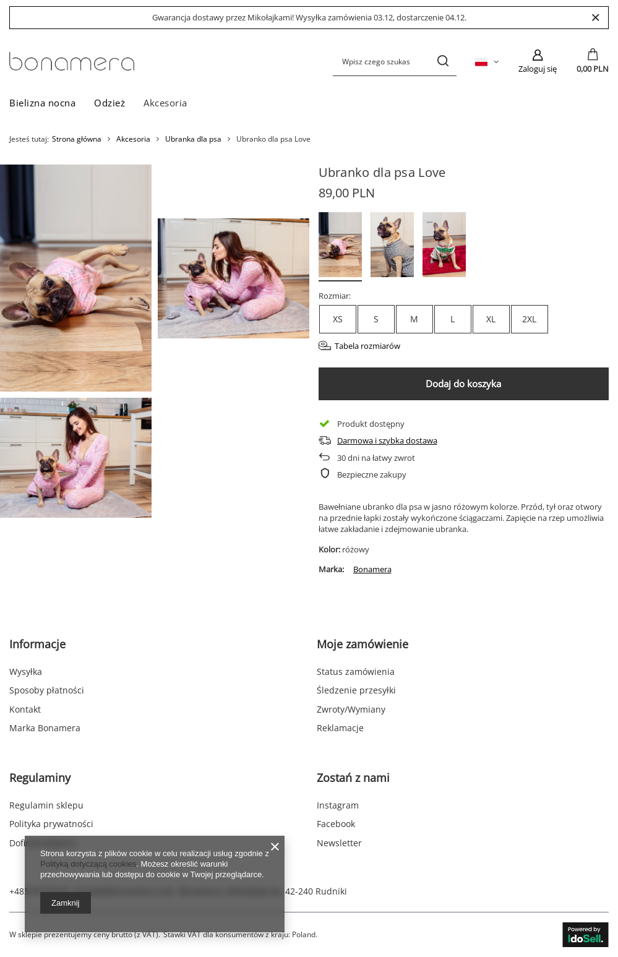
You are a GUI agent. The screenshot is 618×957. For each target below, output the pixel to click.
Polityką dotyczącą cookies (88, 864)
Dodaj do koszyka (463, 383)
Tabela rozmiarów (367, 345)
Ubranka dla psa (193, 139)
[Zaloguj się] (537, 61)
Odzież (109, 103)
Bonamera (372, 569)
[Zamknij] (595, 18)
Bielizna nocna (42, 103)
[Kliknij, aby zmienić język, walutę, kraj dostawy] (487, 61)
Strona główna (76, 139)
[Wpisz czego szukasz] (395, 61)
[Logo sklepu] (71, 61)
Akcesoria (165, 103)
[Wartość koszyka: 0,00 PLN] (593, 61)
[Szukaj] (443, 61)
